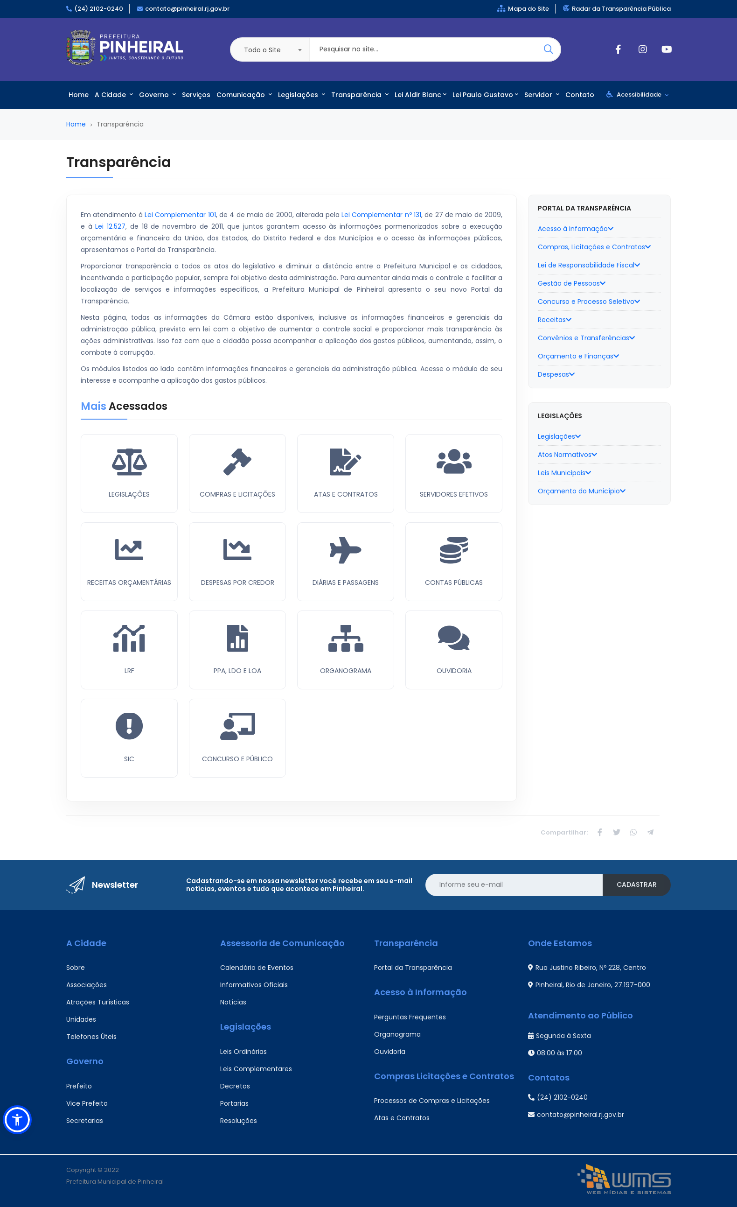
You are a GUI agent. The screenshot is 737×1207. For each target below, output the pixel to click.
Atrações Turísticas (97, 1002)
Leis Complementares (256, 1069)
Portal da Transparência (413, 967)
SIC (129, 759)
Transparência (360, 94)
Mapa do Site (523, 8)
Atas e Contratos (346, 494)
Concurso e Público (237, 759)
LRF (129, 670)
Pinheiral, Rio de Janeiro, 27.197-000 (589, 984)
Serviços (196, 94)
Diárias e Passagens (346, 582)
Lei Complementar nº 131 (381, 214)
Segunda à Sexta (559, 1035)
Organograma (345, 670)
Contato (579, 94)
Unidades (81, 1019)
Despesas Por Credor (237, 582)
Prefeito (79, 1086)
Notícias (233, 1002)
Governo (157, 94)
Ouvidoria (454, 670)
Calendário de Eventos (256, 967)
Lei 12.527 (110, 226)
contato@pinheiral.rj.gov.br (187, 8)
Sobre (75, 967)
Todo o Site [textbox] (262, 50)
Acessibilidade (637, 94)
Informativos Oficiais (254, 984)
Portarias (234, 1103)
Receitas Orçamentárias (129, 582)
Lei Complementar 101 (180, 214)
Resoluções (238, 1120)
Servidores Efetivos (454, 494)
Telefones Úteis (91, 1036)
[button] (17, 1119)
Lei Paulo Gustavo (485, 94)
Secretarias (84, 1120)
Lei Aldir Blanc (420, 94)
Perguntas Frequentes (410, 1017)
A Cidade (114, 94)
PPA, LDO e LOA (237, 670)
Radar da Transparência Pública (617, 8)
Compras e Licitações (237, 494)
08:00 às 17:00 (555, 1053)
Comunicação (244, 94)
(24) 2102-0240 (98, 8)
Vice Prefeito (87, 1103)
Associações (86, 984)
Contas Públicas (454, 582)
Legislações (301, 94)
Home (79, 94)
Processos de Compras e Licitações (432, 1100)
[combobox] (269, 49)
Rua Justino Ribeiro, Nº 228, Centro (587, 967)
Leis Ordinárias (243, 1051)
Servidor (541, 94)
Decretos (235, 1086)
